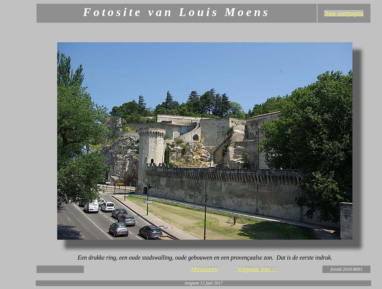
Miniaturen (204, 269)
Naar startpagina (343, 13)
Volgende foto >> (258, 269)
